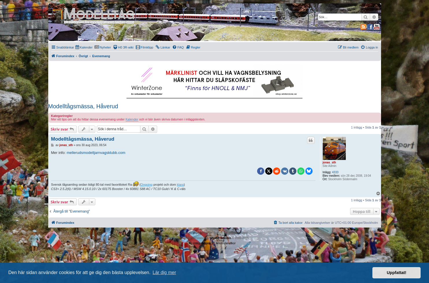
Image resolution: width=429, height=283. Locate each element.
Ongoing (146, 184)
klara (180, 184)
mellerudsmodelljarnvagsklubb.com (96, 152)
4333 (335, 172)
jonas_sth (329, 162)
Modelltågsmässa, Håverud (83, 106)
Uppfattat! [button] (396, 272)
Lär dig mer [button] (164, 272)
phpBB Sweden (220, 238)
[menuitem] (83, 47)
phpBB (197, 232)
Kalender (132, 119)
